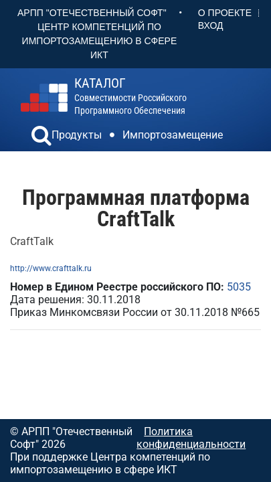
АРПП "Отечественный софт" (92, 12)
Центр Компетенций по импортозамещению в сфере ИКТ (99, 40)
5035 (239, 286)
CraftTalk (32, 241)
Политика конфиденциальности (191, 438)
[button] (41, 137)
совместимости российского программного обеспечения (130, 96)
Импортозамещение (172, 135)
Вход (210, 25)
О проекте (225, 12)
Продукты (77, 135)
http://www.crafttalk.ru (51, 268)
